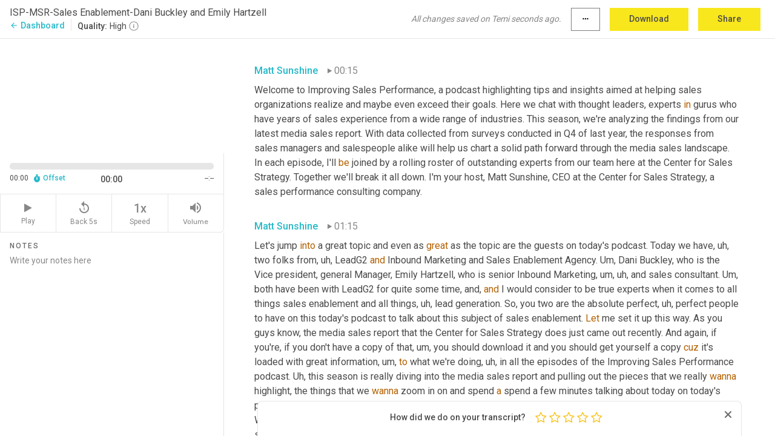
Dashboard (37, 25)
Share (729, 19)
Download (649, 19)
